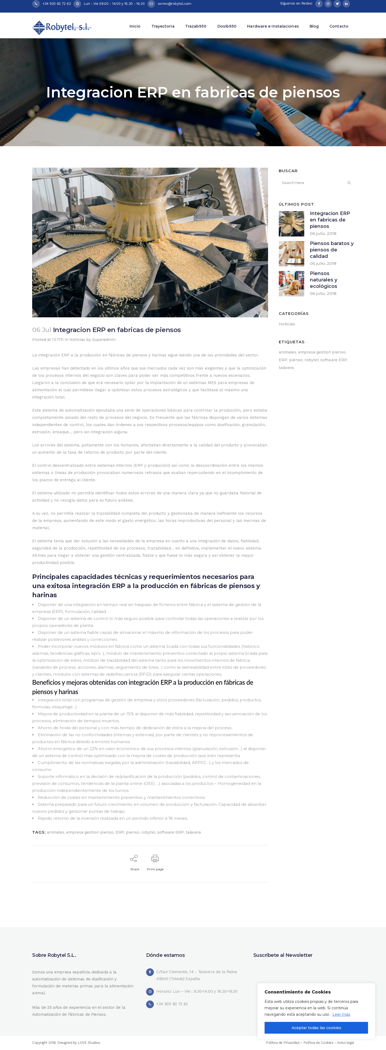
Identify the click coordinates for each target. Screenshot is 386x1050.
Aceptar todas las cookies (316, 1027)
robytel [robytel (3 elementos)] (311, 359)
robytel (148, 832)
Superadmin (104, 339)
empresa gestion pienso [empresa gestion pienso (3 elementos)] (322, 352)
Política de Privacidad (282, 1043)
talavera (193, 832)
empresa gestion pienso (90, 832)
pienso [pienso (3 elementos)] (296, 359)
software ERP (170, 832)
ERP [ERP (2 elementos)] (283, 359)
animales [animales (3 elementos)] (287, 352)
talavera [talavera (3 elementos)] (286, 367)
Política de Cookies (318, 1043)
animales (55, 832)
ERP (120, 832)
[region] (316, 1011)
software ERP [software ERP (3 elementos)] (333, 359)
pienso (132, 832)
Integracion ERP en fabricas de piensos (330, 219)
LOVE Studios (89, 1043)
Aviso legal (345, 1043)
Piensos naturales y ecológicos (323, 279)
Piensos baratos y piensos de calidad (332, 249)
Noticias (77, 339)
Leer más (341, 1014)
